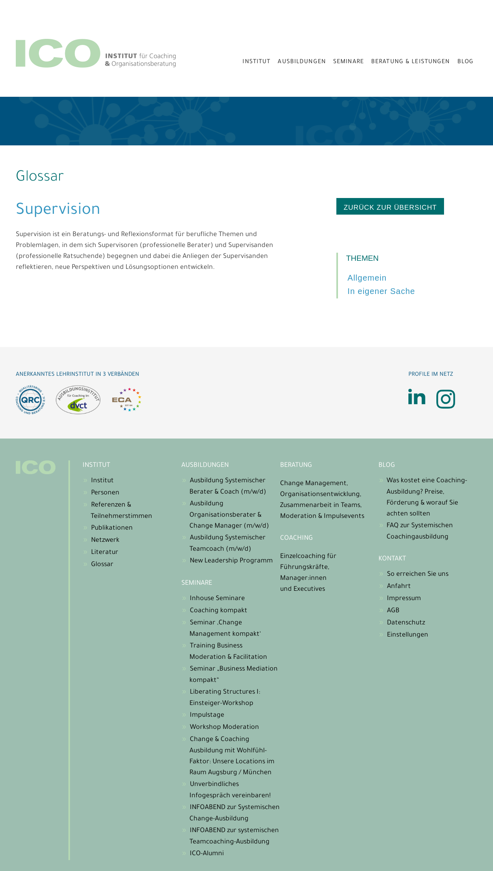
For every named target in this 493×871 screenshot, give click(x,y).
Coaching (296, 538)
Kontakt (392, 559)
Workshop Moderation (224, 727)
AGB (393, 611)
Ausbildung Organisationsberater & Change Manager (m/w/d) (229, 515)
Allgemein (367, 277)
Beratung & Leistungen (410, 62)
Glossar (102, 565)
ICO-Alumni (207, 854)
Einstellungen (407, 635)
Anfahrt (399, 586)
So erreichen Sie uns (417, 574)
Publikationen (112, 528)
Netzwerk (105, 540)
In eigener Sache (381, 291)
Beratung (296, 465)
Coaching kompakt (218, 611)
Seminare (348, 62)
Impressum (404, 599)
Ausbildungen (302, 62)
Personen (105, 493)
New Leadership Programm (231, 561)
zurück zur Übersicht (390, 207)
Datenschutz (406, 623)
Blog (465, 62)
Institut (256, 62)
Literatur (104, 552)
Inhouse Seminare (217, 599)
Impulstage (207, 715)
